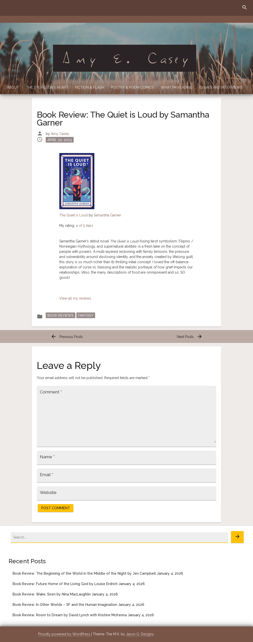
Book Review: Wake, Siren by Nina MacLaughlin (52, 594)
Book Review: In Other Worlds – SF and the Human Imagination (65, 605)
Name (47, 456)
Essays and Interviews (220, 87)
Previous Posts (67, 337)
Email (46, 474)
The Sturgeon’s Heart (47, 87)
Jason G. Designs (140, 634)
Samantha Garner (107, 215)
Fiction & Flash (89, 87)
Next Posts (190, 337)
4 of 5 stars (84, 226)
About (13, 87)
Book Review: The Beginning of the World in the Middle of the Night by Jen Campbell (84, 573)
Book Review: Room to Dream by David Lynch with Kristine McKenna (70, 615)
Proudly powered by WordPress (64, 634)
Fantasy (85, 315)
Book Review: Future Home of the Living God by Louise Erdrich (65, 584)
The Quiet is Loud (73, 215)
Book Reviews (60, 315)
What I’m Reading (176, 87)
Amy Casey (60, 134)
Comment (51, 391)
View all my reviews (75, 298)
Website (48, 492)
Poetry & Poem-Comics (132, 87)
